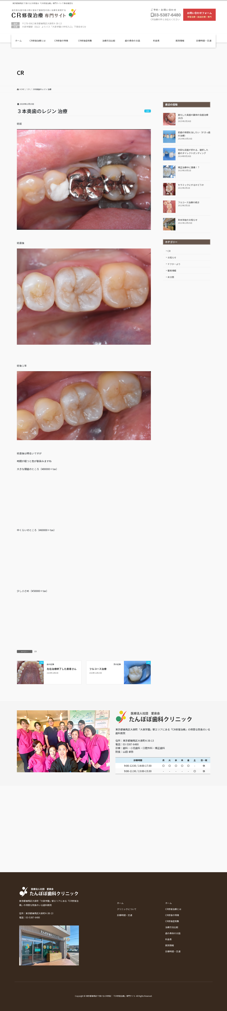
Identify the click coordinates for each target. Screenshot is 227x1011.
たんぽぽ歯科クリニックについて (161, 2)
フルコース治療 (97, 669)
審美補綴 (172, 270)
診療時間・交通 (199, 2)
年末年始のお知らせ (187, 219)
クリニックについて (126, 909)
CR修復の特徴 (61, 40)
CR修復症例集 (85, 40)
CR (35, 651)
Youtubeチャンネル (121, 2)
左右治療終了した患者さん (61, 669)
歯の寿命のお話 (132, 40)
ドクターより (174, 264)
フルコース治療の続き (188, 202)
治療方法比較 (108, 40)
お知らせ (172, 257)
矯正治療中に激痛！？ (189, 167)
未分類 (171, 277)
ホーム (18, 40)
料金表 (156, 40)
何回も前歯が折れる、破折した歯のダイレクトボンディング (193, 151)
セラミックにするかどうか (191, 184)
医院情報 (180, 40)
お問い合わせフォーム (199, 14)
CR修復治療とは (37, 40)
